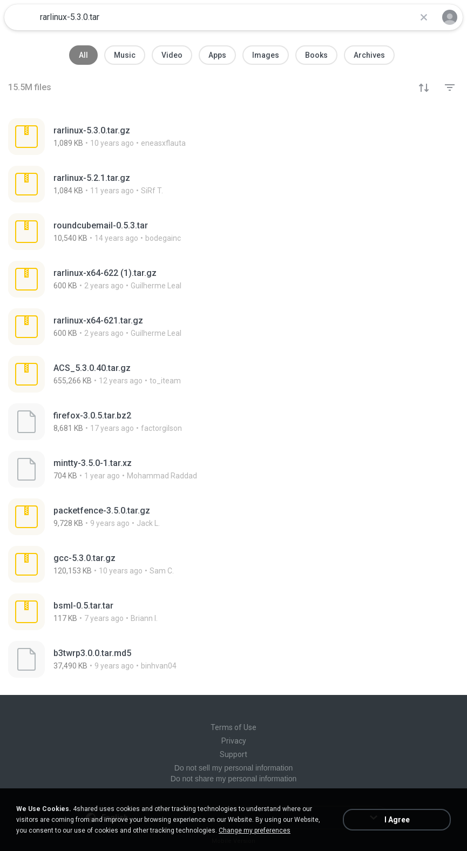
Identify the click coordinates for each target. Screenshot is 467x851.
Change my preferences (254, 830)
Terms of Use (233, 727)
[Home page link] (20, 17)
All (83, 55)
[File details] (233, 136)
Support (233, 754)
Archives (369, 55)
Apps (217, 55)
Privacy (233, 741)
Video (171, 55)
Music (125, 55)
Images (265, 55)
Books (316, 55)
